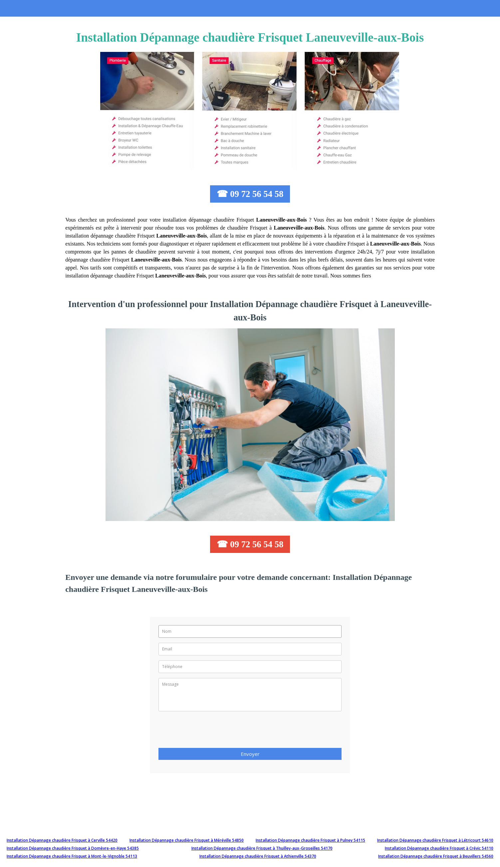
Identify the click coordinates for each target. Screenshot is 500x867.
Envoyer (250, 754)
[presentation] (209, 732)
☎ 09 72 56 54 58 (250, 194)
